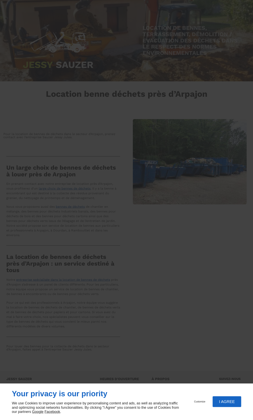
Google (37, 412)
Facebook (52, 412)
